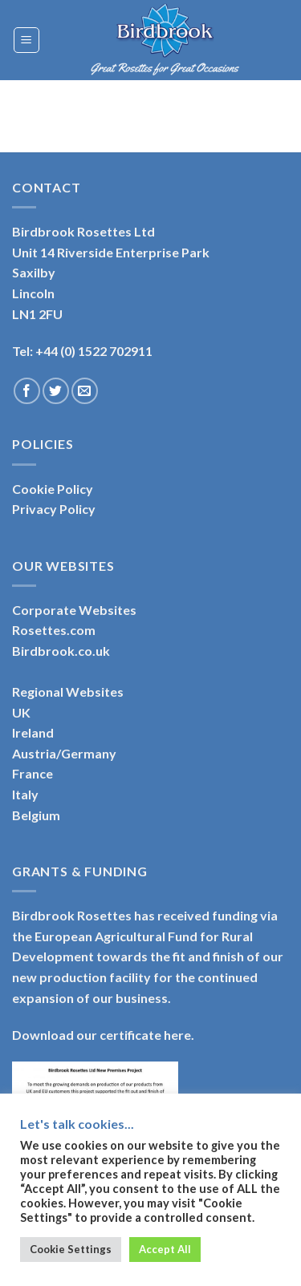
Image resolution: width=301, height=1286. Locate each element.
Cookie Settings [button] (71, 1249)
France (32, 773)
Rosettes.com (54, 629)
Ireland (33, 732)
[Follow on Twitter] (56, 391)
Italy (25, 794)
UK (21, 712)
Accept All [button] (165, 1249)
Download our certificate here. (103, 1034)
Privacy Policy (54, 508)
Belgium (36, 815)
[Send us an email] (84, 391)
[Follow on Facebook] (27, 391)
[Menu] (27, 40)
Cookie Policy (52, 488)
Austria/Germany (64, 753)
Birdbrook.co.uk (61, 650)
